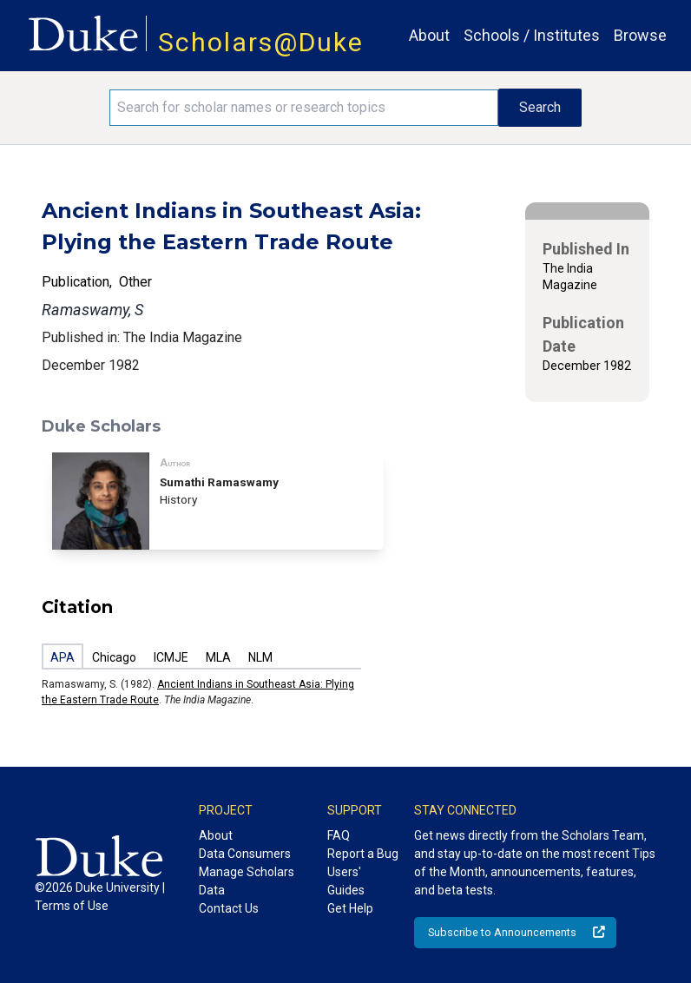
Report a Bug (362, 854)
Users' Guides (346, 881)
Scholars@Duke (261, 42)
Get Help (350, 908)
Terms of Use (72, 906)
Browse (640, 35)
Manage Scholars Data (246, 881)
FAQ (338, 835)
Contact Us (229, 908)
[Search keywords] (303, 107)
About (429, 35)
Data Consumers (245, 854)
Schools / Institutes (532, 35)
